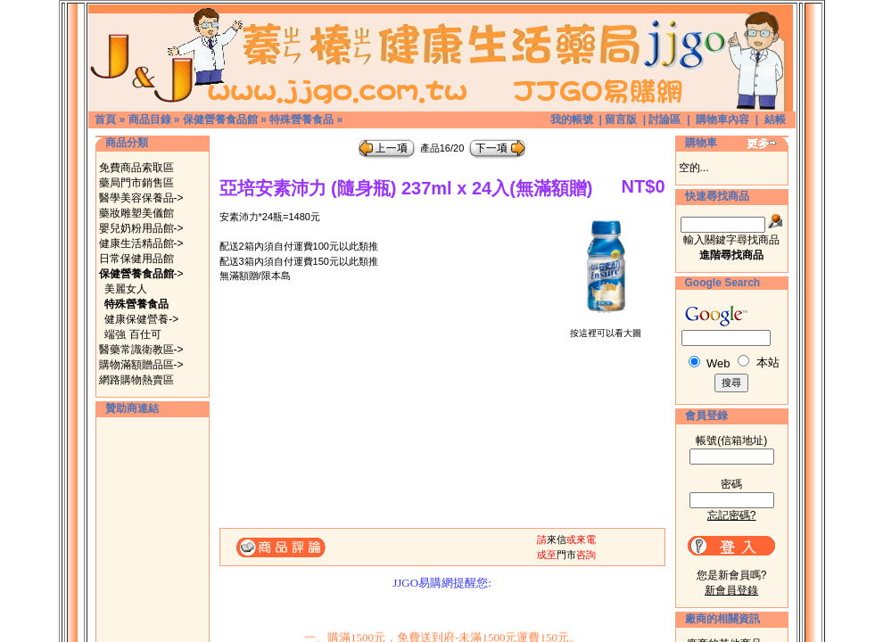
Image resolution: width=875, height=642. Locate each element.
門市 (566, 554)
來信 (556, 539)
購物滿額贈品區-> (141, 364)
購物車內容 (722, 119)
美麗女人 (125, 289)
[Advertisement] (152, 533)
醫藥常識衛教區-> (141, 349)
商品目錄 (149, 119)
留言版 (621, 119)
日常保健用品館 (136, 258)
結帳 (775, 119)
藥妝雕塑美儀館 (136, 213)
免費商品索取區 (136, 167)
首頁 (105, 119)
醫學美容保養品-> (141, 198)
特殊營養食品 (301, 119)
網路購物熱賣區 (136, 380)
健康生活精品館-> (141, 243)
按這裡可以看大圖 (605, 328)
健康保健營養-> (141, 319)
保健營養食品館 (220, 119)
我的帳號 (571, 119)
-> (141, 274)
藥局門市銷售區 (136, 183)
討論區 (664, 119)
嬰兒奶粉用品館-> (141, 228)
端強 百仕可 (132, 334)
